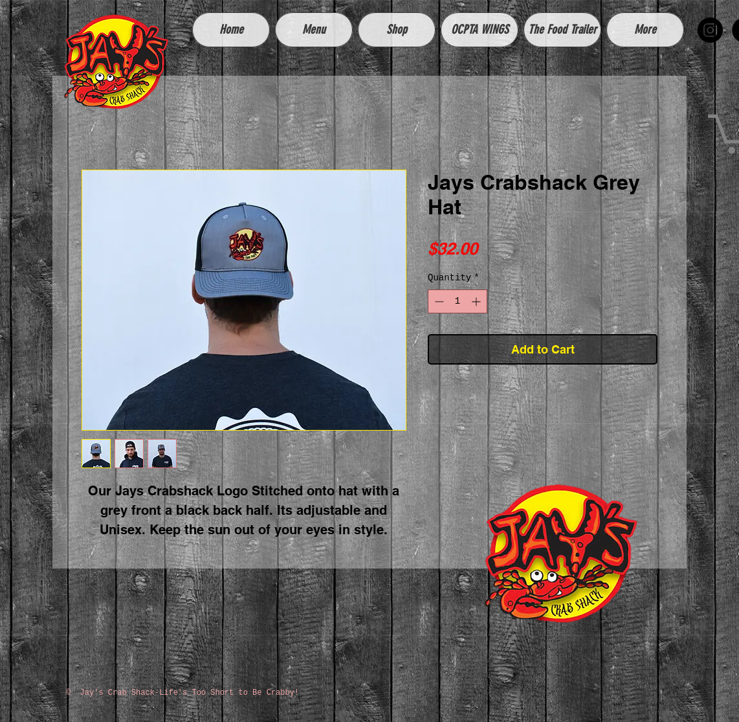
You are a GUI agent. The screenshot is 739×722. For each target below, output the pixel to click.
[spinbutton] (457, 301)
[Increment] (477, 301)
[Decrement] (438, 301)
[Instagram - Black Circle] (710, 30)
